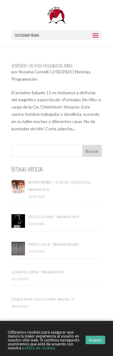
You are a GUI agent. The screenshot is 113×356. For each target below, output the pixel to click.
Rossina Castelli (34, 71)
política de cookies (38, 347)
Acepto (95, 340)
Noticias (82, 71)
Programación (24, 79)
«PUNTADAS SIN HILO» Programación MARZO (42, 66)
